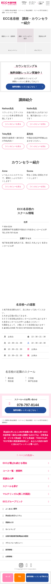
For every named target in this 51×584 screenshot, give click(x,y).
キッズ (9, 576)
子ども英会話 (28, 438)
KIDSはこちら (23, 3)
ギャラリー (38, 50)
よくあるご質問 (11, 509)
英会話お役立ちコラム (13, 516)
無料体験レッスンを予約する (37, 576)
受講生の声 (42, 36)
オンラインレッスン (31, 3)
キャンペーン (12, 50)
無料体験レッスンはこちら (25, 410)
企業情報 (9, 556)
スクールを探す (40, 3)
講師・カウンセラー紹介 (25, 37)
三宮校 (31, 378)
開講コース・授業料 (8, 36)
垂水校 (11, 378)
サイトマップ (10, 529)
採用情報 (9, 550)
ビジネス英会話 (14, 438)
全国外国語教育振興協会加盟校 (16, 536)
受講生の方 (9, 522)
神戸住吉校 (33, 381)
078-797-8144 (12, 233)
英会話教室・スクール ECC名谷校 (36, 10)
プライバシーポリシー (14, 543)
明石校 (11, 381)
